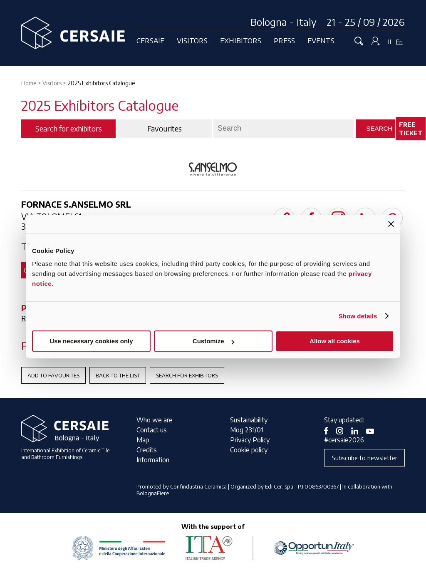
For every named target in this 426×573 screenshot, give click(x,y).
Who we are (154, 420)
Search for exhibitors (187, 375)
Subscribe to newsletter (364, 457)
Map (142, 440)
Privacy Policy (250, 440)
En (399, 41)
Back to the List (118, 375)
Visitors (192, 40)
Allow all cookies (335, 341)
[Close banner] (391, 224)
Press (284, 40)
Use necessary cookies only (91, 341)
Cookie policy (248, 450)
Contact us (151, 430)
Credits (146, 450)
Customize (213, 341)
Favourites (164, 128)
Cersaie (150, 40)
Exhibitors (240, 40)
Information (152, 460)
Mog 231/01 (246, 430)
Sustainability (248, 420)
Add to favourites (53, 375)
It (390, 41)
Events (320, 40)
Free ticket (410, 128)
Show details (358, 316)
